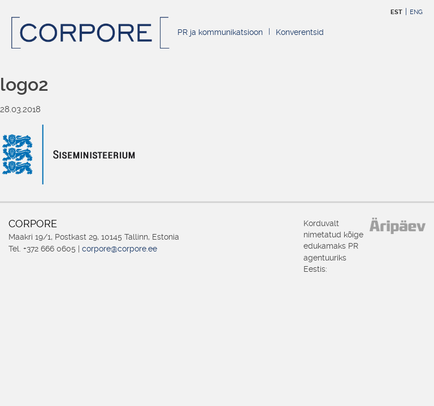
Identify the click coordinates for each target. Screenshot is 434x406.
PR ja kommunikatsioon (220, 32)
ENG (416, 12)
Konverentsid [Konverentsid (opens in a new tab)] (300, 32)
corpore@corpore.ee (119, 248)
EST (396, 12)
